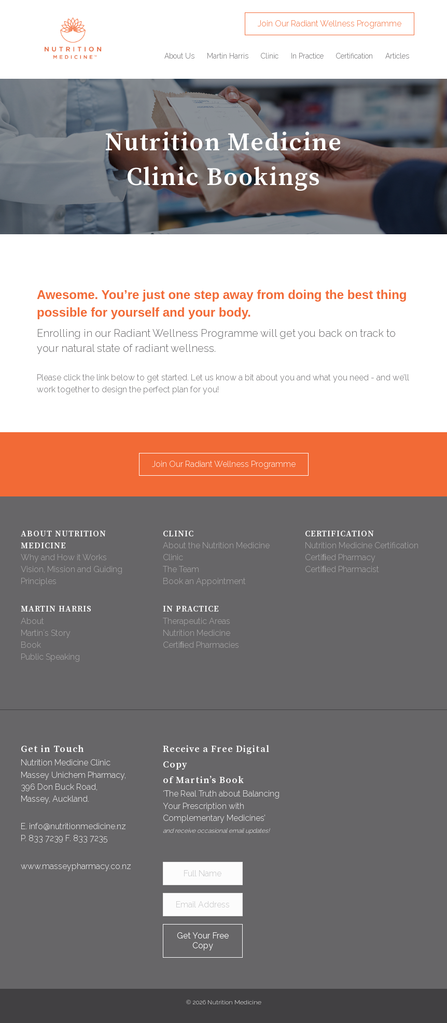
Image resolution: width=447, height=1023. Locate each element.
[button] (329, 23)
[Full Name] (203, 873)
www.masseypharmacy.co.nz (76, 866)
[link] (179, 56)
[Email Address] (203, 904)
